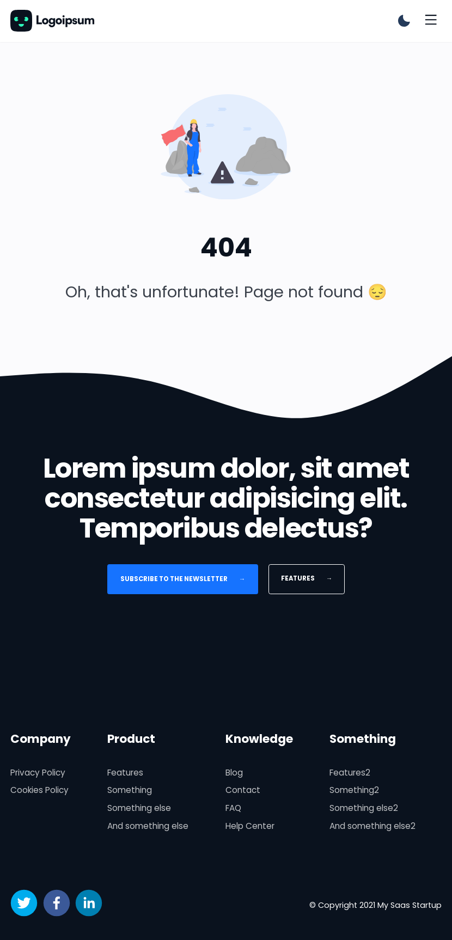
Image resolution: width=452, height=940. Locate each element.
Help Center (249, 826)
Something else (139, 808)
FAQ (233, 808)
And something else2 (372, 826)
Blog (234, 772)
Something (129, 790)
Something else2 (363, 808)
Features (307, 578)
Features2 (349, 772)
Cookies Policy (39, 790)
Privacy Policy (37, 772)
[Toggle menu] (430, 21)
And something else (147, 826)
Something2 (354, 790)
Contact (242, 790)
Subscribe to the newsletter (183, 579)
